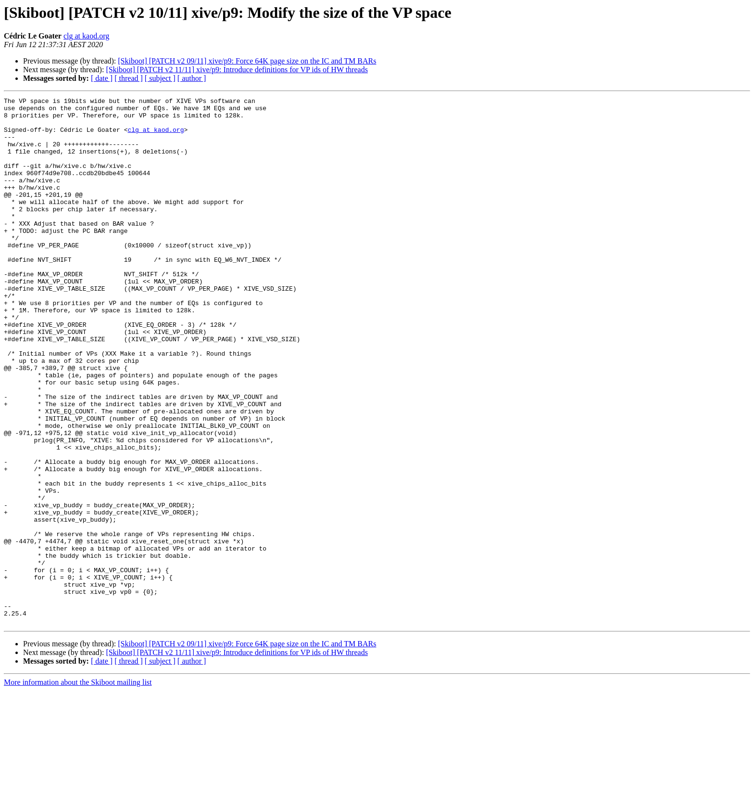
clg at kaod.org (86, 36)
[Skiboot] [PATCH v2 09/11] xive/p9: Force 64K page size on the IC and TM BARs (247, 61)
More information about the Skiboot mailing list (78, 787)
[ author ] (191, 78)
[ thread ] (128, 78)
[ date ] (102, 78)
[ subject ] (160, 78)
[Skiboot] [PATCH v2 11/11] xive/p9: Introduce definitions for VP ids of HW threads (237, 69)
